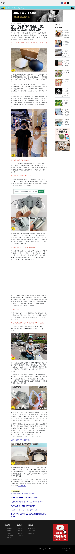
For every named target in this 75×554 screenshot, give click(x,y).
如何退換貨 (8, 538)
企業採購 (19, 533)
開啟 (73, 7)
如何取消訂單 (9, 535)
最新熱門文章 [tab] (58, 27)
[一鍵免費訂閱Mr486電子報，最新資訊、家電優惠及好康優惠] (26, 191)
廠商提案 (19, 531)
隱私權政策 (8, 528)
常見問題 (8, 533)
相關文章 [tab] (57, 24)
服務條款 (8, 531)
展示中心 (19, 528)
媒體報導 (31, 533)
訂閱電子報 (20, 535)
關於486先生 (31, 528)
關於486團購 (31, 531)
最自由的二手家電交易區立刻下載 (14, 8)
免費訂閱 (41, 191)
